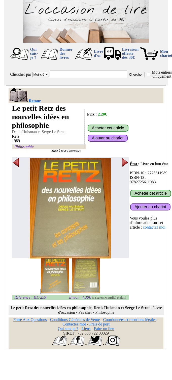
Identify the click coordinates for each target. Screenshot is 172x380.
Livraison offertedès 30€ (130, 53)
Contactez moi (74, 324)
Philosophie (23, 146)
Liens (86, 329)
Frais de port (99, 324)
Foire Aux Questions (30, 319)
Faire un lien (104, 329)
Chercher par (20, 74)
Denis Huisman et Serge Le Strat (38, 132)
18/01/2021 (75, 150)
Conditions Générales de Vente (75, 319)
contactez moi (154, 227)
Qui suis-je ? (34, 53)
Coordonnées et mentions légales (129, 319)
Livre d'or (98, 53)
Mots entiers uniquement (162, 74)
